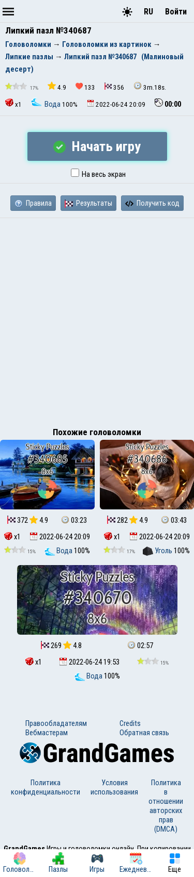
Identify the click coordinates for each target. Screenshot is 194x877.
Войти (176, 11)
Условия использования (114, 787)
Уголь (158, 550)
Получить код (152, 203)
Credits (130, 723)
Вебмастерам (46, 732)
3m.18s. (149, 86)
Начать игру (97, 146)
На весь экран (98, 174)
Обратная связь (144, 732)
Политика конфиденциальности (45, 787)
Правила (33, 203)
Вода (46, 104)
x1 (13, 103)
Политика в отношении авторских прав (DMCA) (165, 806)
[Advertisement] (97, 320)
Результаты (88, 203)
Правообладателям (56, 723)
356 (114, 86)
